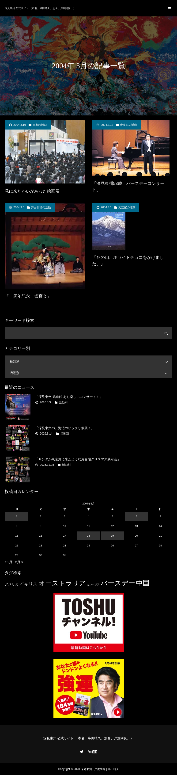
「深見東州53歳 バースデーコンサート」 (128, 186)
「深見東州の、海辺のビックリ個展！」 (64, 428)
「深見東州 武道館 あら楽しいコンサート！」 (69, 397)
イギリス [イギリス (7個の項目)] (29, 583)
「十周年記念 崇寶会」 (28, 296)
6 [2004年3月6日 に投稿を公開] (136, 516)
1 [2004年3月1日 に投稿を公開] (16, 516)
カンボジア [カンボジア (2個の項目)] (93, 584)
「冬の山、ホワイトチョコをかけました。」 (128, 260)
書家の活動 (40, 124)
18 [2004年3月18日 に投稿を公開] (88, 535)
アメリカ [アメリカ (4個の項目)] (12, 584)
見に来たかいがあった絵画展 (32, 191)
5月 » (19, 562)
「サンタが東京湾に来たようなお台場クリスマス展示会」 (78, 459)
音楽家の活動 (128, 124)
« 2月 (8, 562)
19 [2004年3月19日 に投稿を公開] (112, 535)
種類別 (91, 361)
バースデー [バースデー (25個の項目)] (118, 583)
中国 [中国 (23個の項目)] (143, 583)
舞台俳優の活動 (41, 207)
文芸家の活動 (126, 207)
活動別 (91, 372)
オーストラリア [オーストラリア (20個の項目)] (62, 583)
